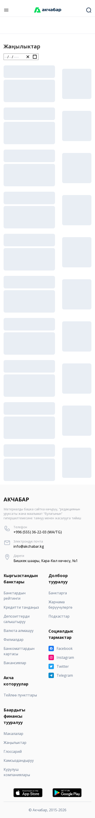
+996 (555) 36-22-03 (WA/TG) (37, 532)
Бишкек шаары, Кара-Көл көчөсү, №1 (45, 560)
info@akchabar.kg (28, 546)
